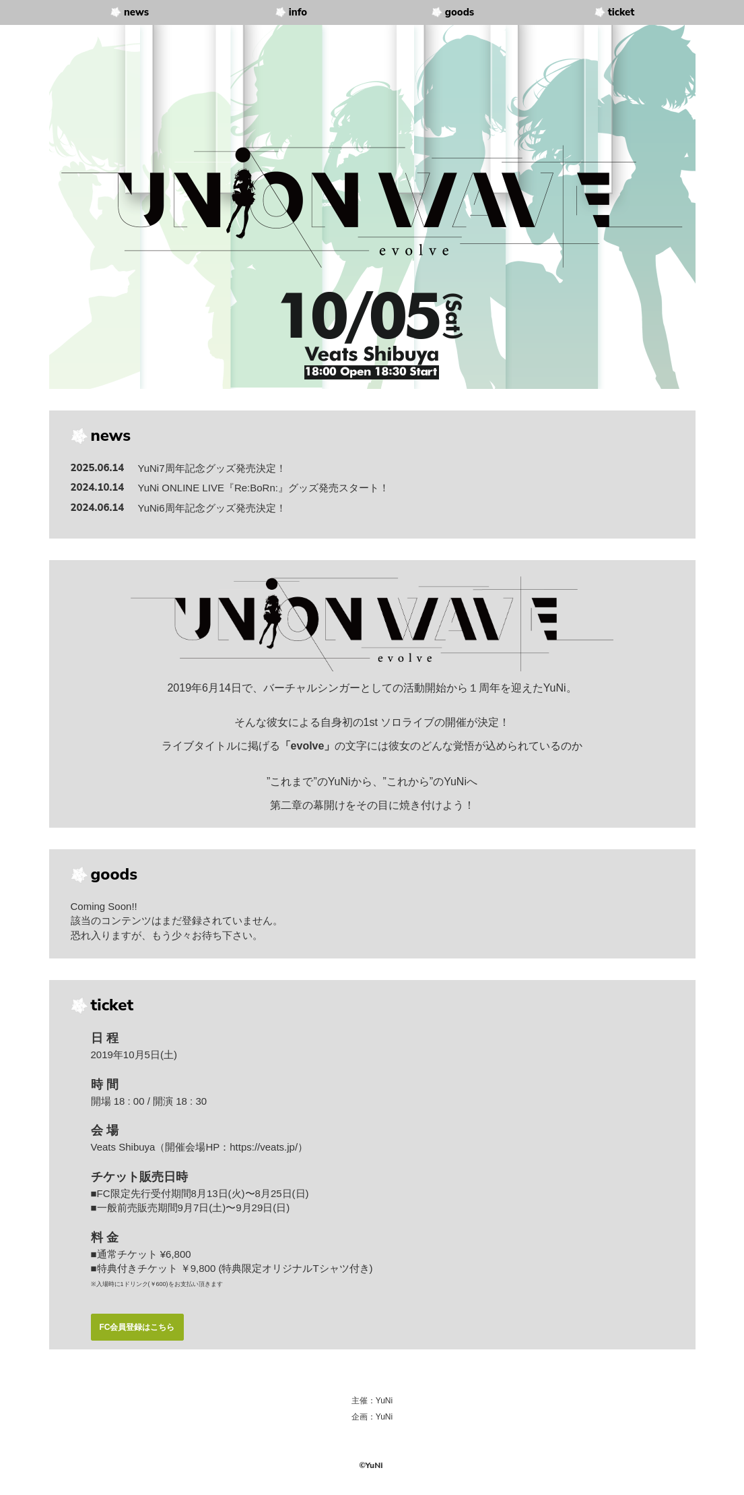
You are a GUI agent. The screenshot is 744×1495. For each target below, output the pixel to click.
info (298, 12)
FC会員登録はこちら (137, 1327)
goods (459, 12)
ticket (621, 12)
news (136, 12)
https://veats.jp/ (264, 1147)
